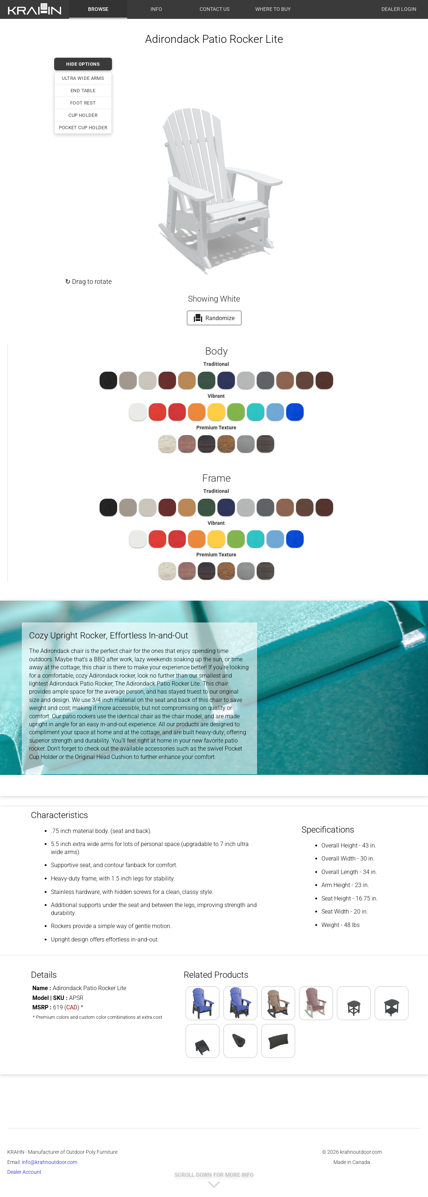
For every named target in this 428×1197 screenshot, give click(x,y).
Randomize (214, 318)
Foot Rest (83, 103)
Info (156, 9)
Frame (216, 478)
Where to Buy (273, 9)
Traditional (216, 364)
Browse (98, 9)
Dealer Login (398, 9)
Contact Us (214, 9)
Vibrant (216, 396)
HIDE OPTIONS (83, 64)
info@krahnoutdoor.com (49, 1162)
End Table (83, 90)
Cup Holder (82, 115)
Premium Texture (216, 427)
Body (216, 351)
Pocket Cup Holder (83, 127)
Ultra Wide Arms (83, 78)
